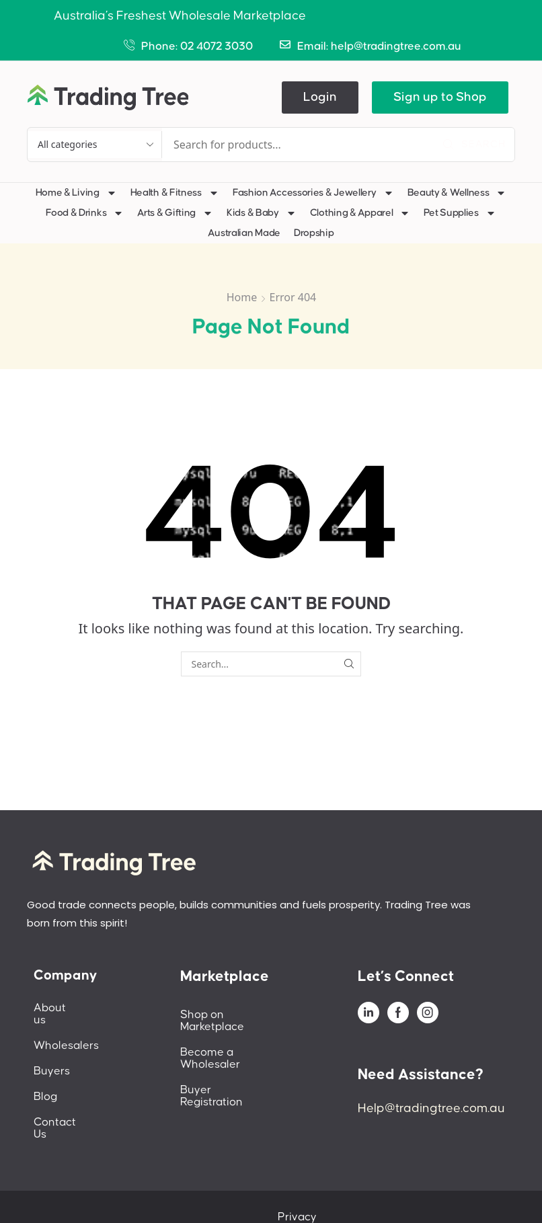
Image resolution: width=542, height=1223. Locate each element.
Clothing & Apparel (360, 213)
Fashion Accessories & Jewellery (313, 193)
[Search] (474, 144)
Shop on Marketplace (235, 1015)
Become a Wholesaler (238, 1040)
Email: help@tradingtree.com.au (379, 46)
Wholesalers (66, 1033)
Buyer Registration (228, 1066)
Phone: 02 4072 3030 (197, 46)
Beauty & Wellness (457, 193)
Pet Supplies (460, 213)
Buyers (52, 1059)
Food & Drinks (85, 213)
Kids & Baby (262, 213)
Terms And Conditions (436, 1193)
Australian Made (244, 233)
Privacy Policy (328, 1193)
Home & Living (76, 193)
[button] (320, 97)
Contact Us (62, 1110)
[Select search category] (95, 144)
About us (57, 1008)
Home (242, 297)
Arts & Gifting (175, 213)
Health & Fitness (174, 193)
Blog (45, 1084)
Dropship (314, 233)
